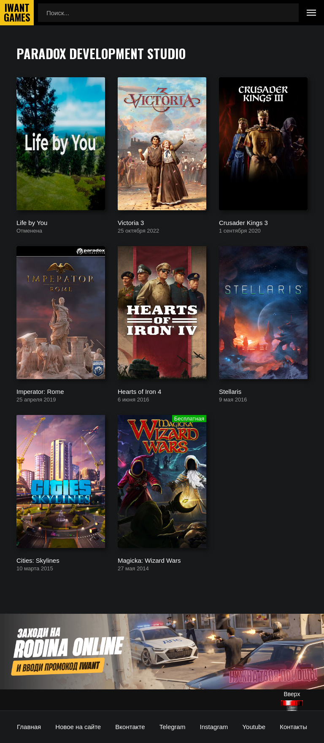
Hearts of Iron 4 (139, 391)
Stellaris (230, 391)
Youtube (253, 726)
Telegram (172, 726)
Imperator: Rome (40, 391)
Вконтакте (130, 726)
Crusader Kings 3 (243, 222)
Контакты (293, 726)
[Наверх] (292, 705)
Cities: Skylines (37, 560)
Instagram (214, 726)
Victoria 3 (131, 222)
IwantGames (17, 12)
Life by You (31, 222)
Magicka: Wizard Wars (149, 560)
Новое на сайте (78, 726)
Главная (29, 726)
